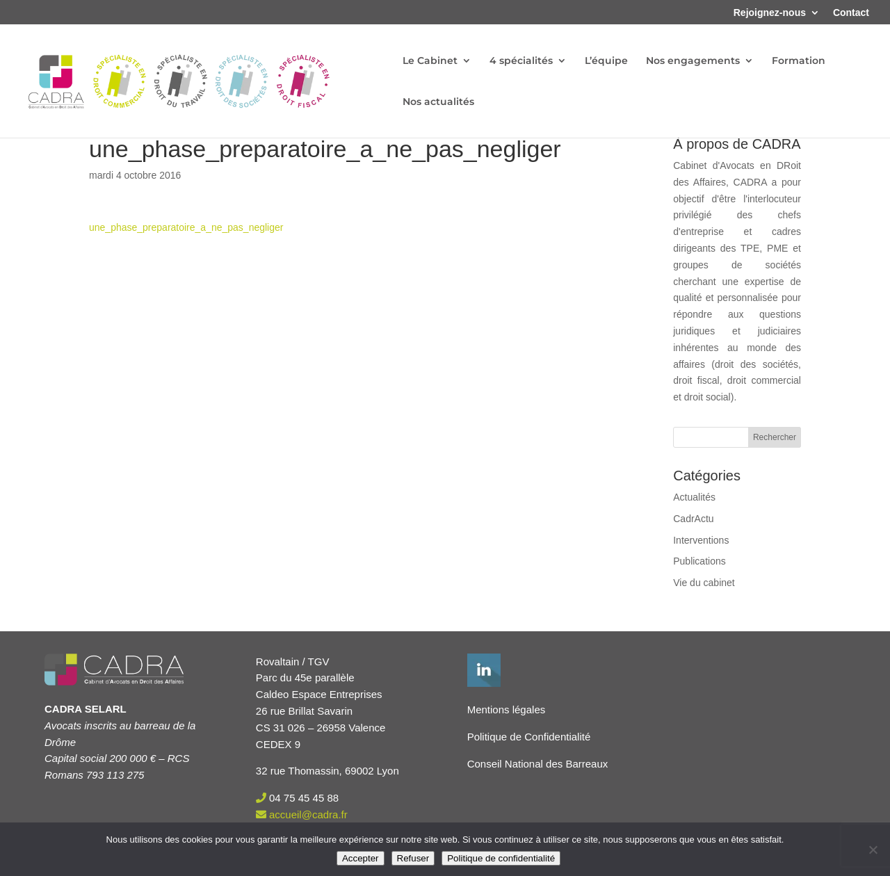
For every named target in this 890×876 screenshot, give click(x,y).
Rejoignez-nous (770, 13)
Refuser (413, 858)
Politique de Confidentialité (529, 737)
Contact (851, 13)
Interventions (701, 540)
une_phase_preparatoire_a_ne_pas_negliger (186, 227)
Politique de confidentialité (501, 858)
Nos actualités (438, 102)
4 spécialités (521, 61)
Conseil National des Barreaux (537, 764)
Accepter (360, 858)
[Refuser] (873, 850)
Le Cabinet (430, 61)
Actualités (694, 497)
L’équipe (606, 61)
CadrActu (693, 518)
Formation (798, 61)
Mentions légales (506, 709)
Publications (699, 561)
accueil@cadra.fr (308, 814)
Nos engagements (693, 61)
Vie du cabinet (703, 582)
